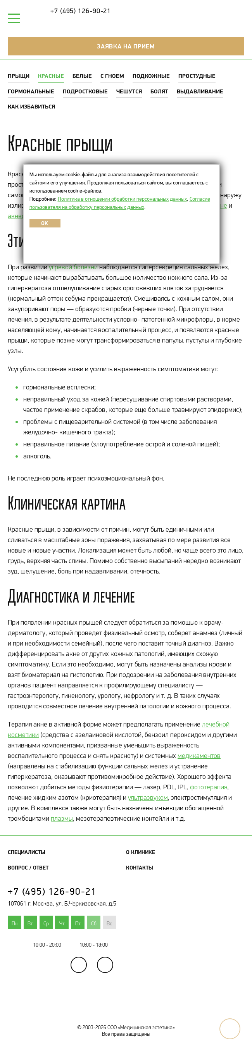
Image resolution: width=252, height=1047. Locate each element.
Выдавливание (200, 91)
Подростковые (85, 91)
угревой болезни (73, 267)
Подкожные (151, 75)
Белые (82, 75)
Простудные (197, 75)
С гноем (112, 75)
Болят (159, 91)
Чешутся (129, 91)
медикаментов (199, 755)
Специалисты (26, 852)
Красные (51, 75)
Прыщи (18, 75)
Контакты (139, 867)
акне (220, 205)
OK (44, 223)
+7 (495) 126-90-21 (80, 11)
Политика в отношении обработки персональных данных (122, 199)
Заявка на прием (126, 46)
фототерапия (208, 787)
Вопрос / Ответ (28, 867)
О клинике (140, 852)
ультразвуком (148, 797)
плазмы (62, 818)
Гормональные (31, 91)
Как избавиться (31, 106)
